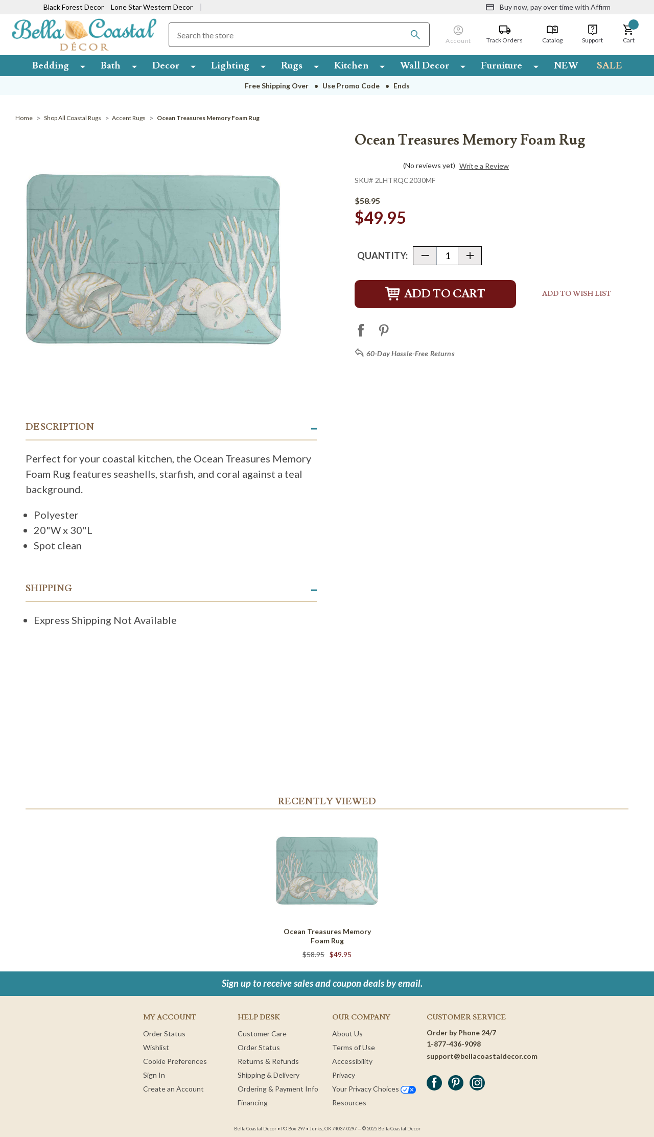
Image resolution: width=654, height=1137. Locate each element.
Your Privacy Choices (374, 1088)
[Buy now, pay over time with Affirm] (548, 7)
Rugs (291, 65)
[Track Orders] (504, 34)
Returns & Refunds (268, 1061)
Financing (253, 1102)
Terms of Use (353, 1047)
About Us (347, 1033)
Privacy (343, 1075)
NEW (566, 65)
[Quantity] (447, 256)
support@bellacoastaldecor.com (482, 1056)
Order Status (164, 1033)
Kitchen (351, 65)
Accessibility (352, 1061)
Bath (111, 65)
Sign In (154, 1075)
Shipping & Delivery (268, 1075)
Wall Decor (424, 65)
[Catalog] (552, 34)
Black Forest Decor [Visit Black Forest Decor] (73, 7)
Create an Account (173, 1088)
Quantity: (382, 255)
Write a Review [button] (484, 166)
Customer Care (262, 1033)
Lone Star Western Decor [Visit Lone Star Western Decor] (152, 7)
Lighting (230, 65)
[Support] (592, 34)
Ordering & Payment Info (278, 1088)
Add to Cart (435, 294)
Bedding (50, 65)
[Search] (415, 35)
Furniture (501, 65)
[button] (628, 34)
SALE (609, 65)
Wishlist (156, 1047)
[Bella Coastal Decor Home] (84, 34)
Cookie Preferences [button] (175, 1061)
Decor (165, 65)
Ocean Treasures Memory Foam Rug (327, 936)
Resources (349, 1102)
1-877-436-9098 (454, 1043)
